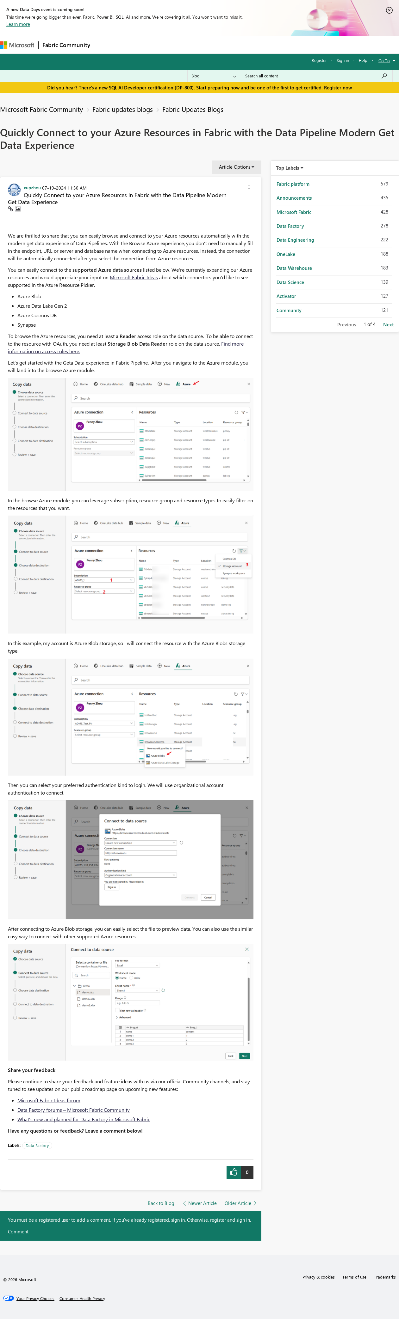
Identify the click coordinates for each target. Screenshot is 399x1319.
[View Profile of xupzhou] (32, 187)
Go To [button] (384, 60)
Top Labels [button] (287, 168)
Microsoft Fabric (294, 212)
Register (319, 60)
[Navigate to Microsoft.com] (17, 45)
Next (388, 324)
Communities (186, 44)
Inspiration (132, 44)
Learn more (18, 24)
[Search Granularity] (214, 76)
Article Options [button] (234, 167)
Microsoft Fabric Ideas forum (48, 1100)
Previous (346, 324)
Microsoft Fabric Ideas (134, 277)
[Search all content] (316, 76)
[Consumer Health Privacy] (82, 1298)
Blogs (215, 44)
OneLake (286, 254)
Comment (18, 1231)
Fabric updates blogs (122, 109)
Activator (286, 296)
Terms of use (354, 1277)
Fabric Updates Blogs (192, 109)
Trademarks (385, 1277)
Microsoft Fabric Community (41, 109)
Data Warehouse (294, 268)
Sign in (343, 60)
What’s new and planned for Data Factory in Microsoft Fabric (83, 1119)
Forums (104, 44)
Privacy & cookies (318, 1277)
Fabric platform (293, 184)
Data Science (290, 282)
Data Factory (37, 1145)
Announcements (294, 198)
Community (289, 310)
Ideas (158, 44)
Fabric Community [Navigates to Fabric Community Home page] (66, 45)
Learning (239, 44)
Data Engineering (295, 240)
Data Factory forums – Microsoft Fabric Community (73, 1109)
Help (363, 60)
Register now (338, 87)
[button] (249, 188)
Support (266, 44)
